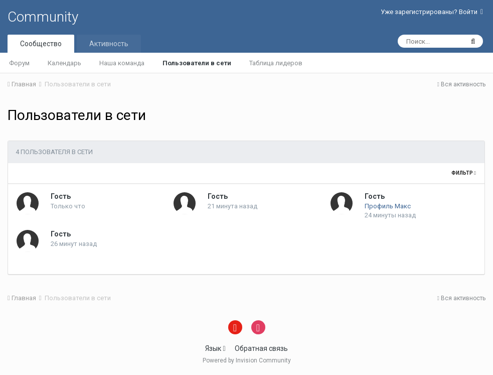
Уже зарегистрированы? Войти (432, 12)
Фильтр (463, 173)
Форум (19, 63)
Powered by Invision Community (247, 360)
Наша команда (121, 63)
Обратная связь (261, 348)
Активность (108, 44)
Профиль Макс (388, 206)
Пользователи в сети (196, 63)
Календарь (64, 63)
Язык (215, 348)
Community (43, 17)
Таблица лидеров (275, 63)
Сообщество (41, 44)
